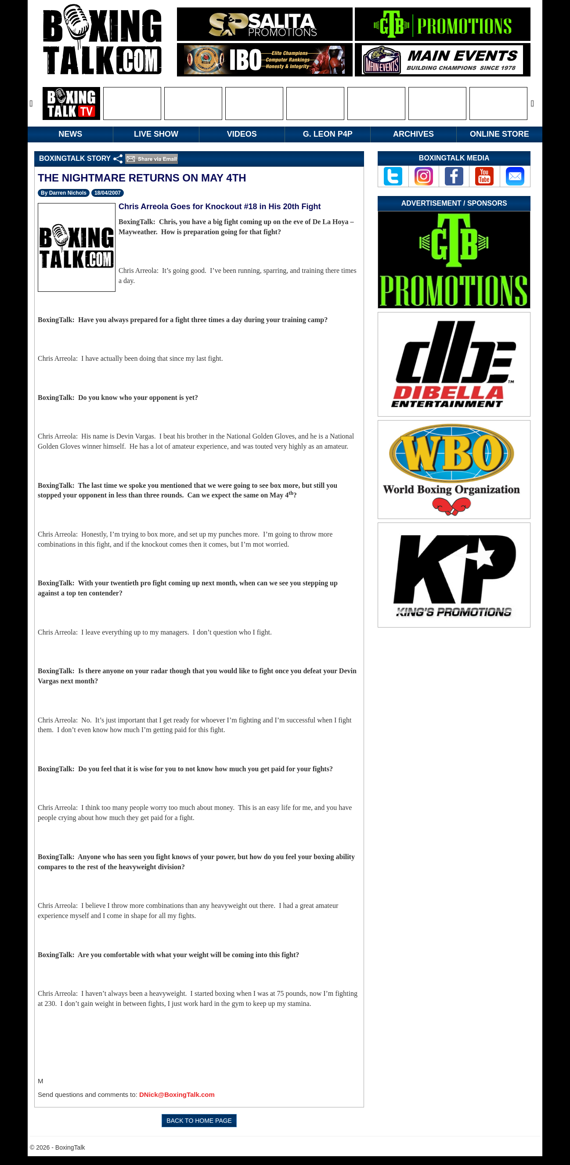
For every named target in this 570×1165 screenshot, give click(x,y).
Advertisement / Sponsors (454, 203)
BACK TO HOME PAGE (199, 1120)
